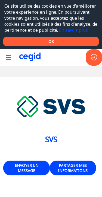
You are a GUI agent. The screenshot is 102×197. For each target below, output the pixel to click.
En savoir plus (73, 30)
